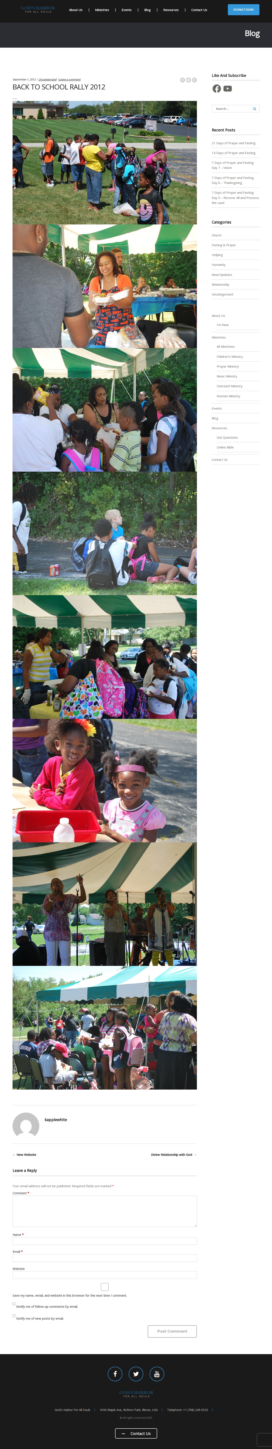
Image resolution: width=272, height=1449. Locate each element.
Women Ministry (228, 396)
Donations (244, 9)
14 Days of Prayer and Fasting (233, 153)
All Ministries (226, 346)
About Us (75, 10)
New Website (24, 1154)
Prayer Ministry (228, 366)
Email (18, 1251)
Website (19, 1269)
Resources (171, 10)
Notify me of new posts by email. (40, 1318)
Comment (21, 1193)
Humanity (219, 264)
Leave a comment (70, 79)
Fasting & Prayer (224, 245)
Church (216, 235)
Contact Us (199, 10)
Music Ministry (227, 376)
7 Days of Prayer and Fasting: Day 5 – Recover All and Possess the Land (235, 197)
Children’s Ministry (230, 356)
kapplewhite (56, 1119)
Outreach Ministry (229, 386)
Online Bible (225, 447)
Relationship (220, 284)
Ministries (102, 10)
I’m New (223, 325)
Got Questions (227, 437)
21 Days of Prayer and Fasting (233, 143)
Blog (147, 10)
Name (18, 1235)
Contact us (136, 1433)
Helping (217, 255)
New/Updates (222, 274)
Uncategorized (47, 79)
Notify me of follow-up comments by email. (47, 1306)
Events (127, 10)
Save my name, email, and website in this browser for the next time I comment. (70, 1295)
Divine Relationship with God (174, 1154)
